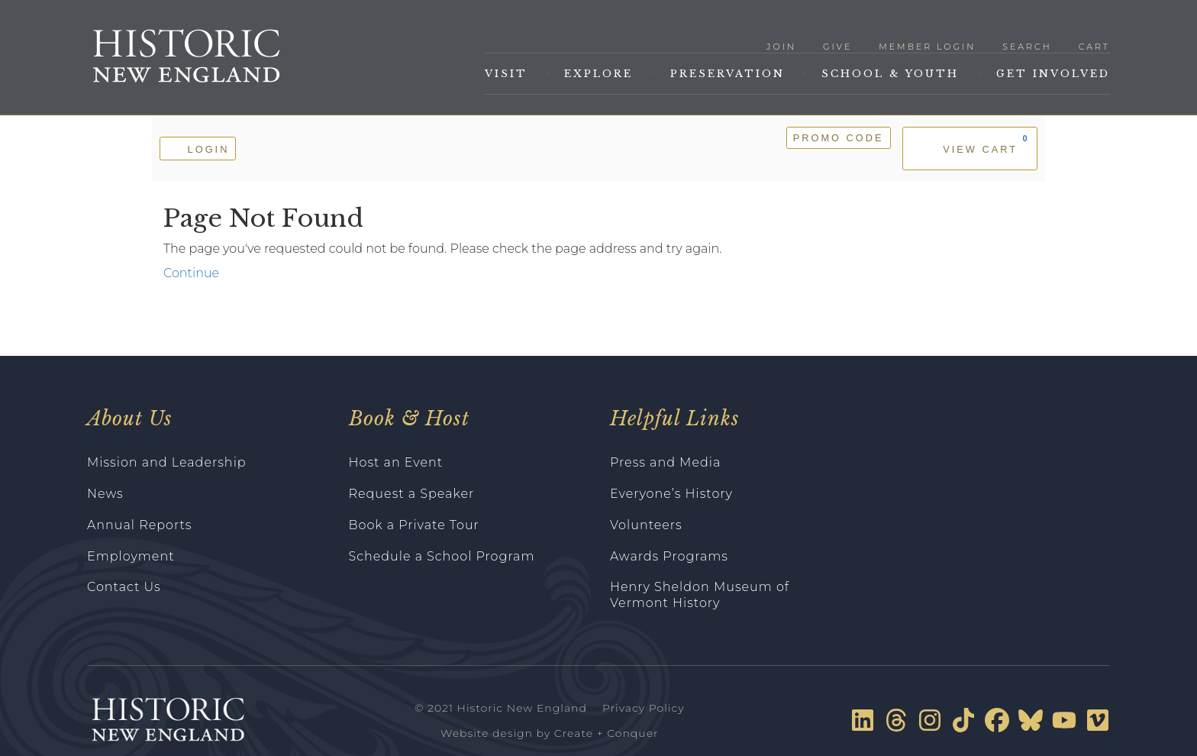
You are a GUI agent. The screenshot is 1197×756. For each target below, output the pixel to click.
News (105, 493)
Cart (1094, 46)
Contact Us (124, 587)
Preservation (727, 73)
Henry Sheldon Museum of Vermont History (699, 595)
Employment (131, 556)
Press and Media (665, 462)
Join (781, 46)
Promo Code (838, 138)
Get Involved (1053, 73)
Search (1026, 46)
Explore (598, 73)
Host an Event (396, 462)
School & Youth (890, 73)
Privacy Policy (643, 708)
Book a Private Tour (414, 525)
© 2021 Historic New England (501, 708)
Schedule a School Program (442, 556)
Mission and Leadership (167, 462)
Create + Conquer (606, 733)
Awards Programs (669, 556)
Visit (506, 73)
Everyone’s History (671, 493)
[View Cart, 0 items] (969, 148)
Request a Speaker (412, 493)
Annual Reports (139, 525)
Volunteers (646, 525)
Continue (191, 273)
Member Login (927, 46)
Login (197, 148)
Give (837, 46)
